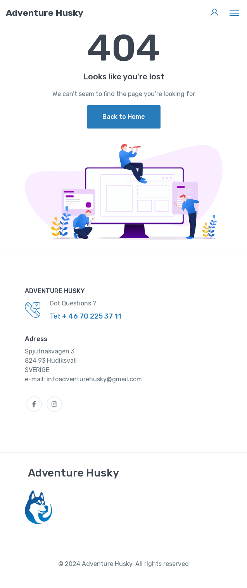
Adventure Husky (73, 472)
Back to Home (123, 116)
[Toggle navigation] (234, 12)
